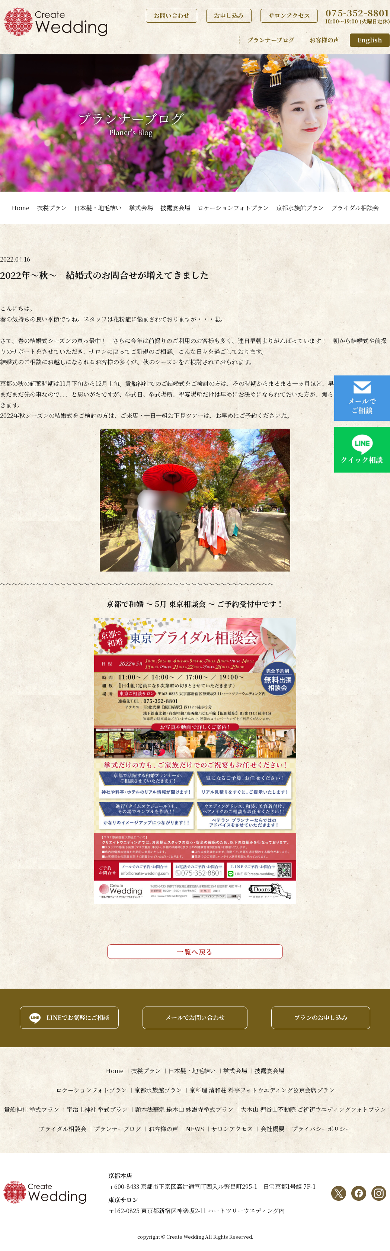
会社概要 (272, 1128)
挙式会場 (141, 208)
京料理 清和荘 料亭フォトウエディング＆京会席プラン (262, 1090)
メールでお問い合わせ (195, 1017)
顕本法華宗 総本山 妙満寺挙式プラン (184, 1109)
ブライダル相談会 (355, 208)
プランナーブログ (270, 40)
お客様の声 (324, 40)
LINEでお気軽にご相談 (78, 1017)
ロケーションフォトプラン (233, 208)
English (370, 40)
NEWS (195, 1128)
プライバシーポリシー (321, 1128)
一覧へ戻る (195, 951)
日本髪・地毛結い (98, 208)
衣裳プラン (52, 208)
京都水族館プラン (300, 208)
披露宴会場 (175, 208)
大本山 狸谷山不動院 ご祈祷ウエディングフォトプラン (313, 1109)
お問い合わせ (171, 15)
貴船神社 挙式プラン (31, 1109)
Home (20, 208)
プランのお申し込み (321, 1017)
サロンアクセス (289, 15)
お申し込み (229, 15)
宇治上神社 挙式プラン (97, 1109)
